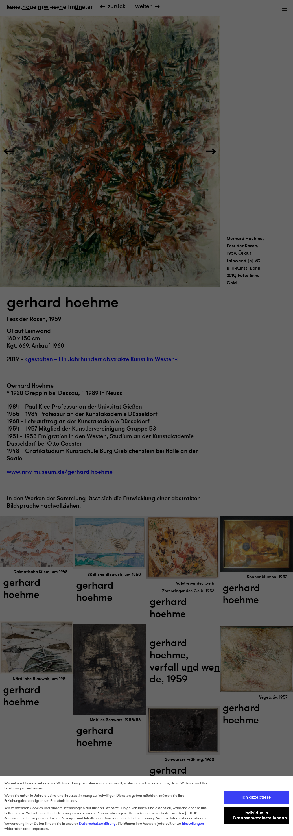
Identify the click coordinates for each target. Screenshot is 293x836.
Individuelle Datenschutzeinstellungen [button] (260, 815)
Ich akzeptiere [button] (256, 797)
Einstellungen (193, 823)
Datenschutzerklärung (97, 823)
